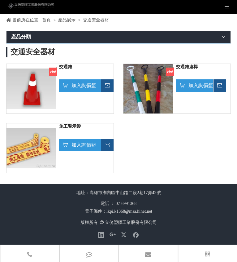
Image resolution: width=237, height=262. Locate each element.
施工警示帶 (70, 126)
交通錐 (65, 66)
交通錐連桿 (187, 66)
